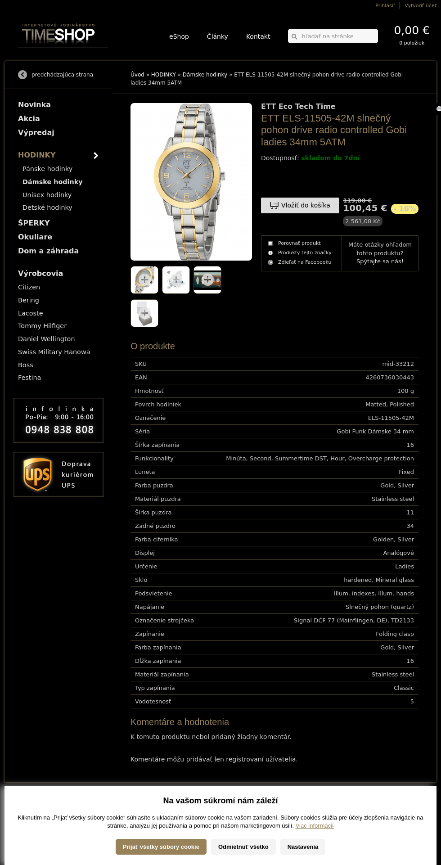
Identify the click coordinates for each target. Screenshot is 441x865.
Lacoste (30, 313)
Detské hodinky (47, 207)
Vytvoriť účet (420, 6)
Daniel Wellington (46, 338)
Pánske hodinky (47, 168)
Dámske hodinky (205, 75)
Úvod (137, 75)
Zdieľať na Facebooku (305, 262)
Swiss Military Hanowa (54, 352)
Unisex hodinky (47, 194)
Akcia (29, 118)
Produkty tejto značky (305, 253)
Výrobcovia (40, 273)
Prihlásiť (385, 6)
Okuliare (35, 237)
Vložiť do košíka (305, 205)
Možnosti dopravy (35, 806)
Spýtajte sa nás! (380, 261)
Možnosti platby (33, 812)
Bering (28, 300)
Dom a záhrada (48, 251)
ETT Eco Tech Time (298, 106)
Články (217, 36)
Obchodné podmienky (40, 818)
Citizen (29, 287)
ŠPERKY (34, 223)
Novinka (34, 104)
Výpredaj (36, 132)
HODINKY (163, 75)
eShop (179, 36)
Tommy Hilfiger (42, 325)
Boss (25, 365)
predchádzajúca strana (62, 75)
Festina (29, 377)
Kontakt (258, 36)
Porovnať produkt (299, 243)
